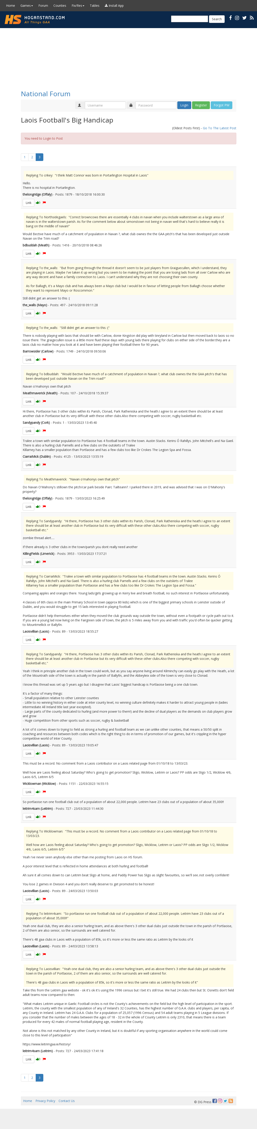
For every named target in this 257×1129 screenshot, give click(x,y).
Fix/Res (78, 5)
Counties (59, 5)
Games (26, 5)
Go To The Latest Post (219, 128)
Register (201, 105)
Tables (94, 5)
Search (217, 19)
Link (28, 203)
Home (10, 5)
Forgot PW (221, 105)
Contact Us (67, 1101)
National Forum (45, 93)
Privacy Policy (45, 1101)
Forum (43, 5)
